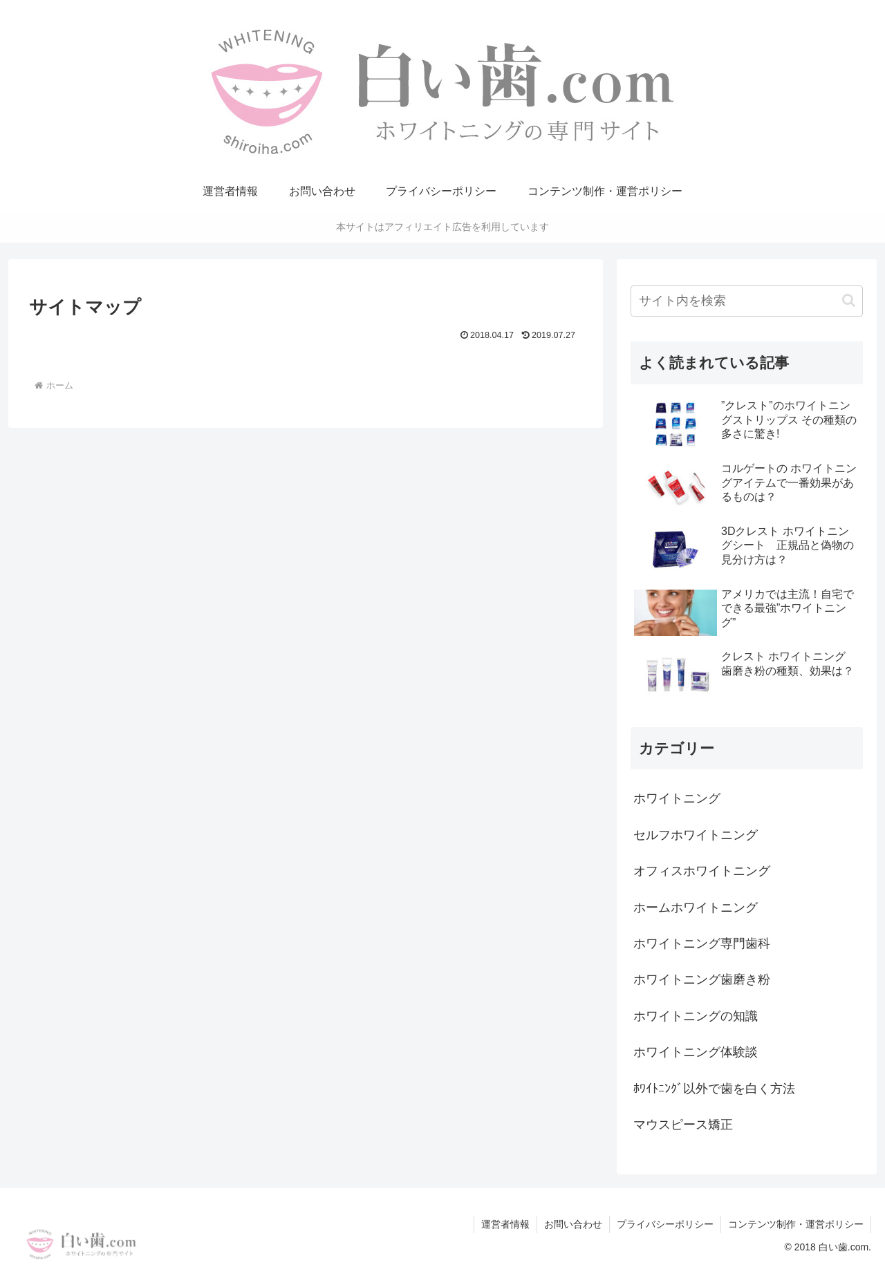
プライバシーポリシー (665, 1224)
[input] (747, 301)
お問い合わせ (573, 1224)
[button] (849, 300)
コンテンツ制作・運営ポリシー (796, 1224)
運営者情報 (505, 1224)
